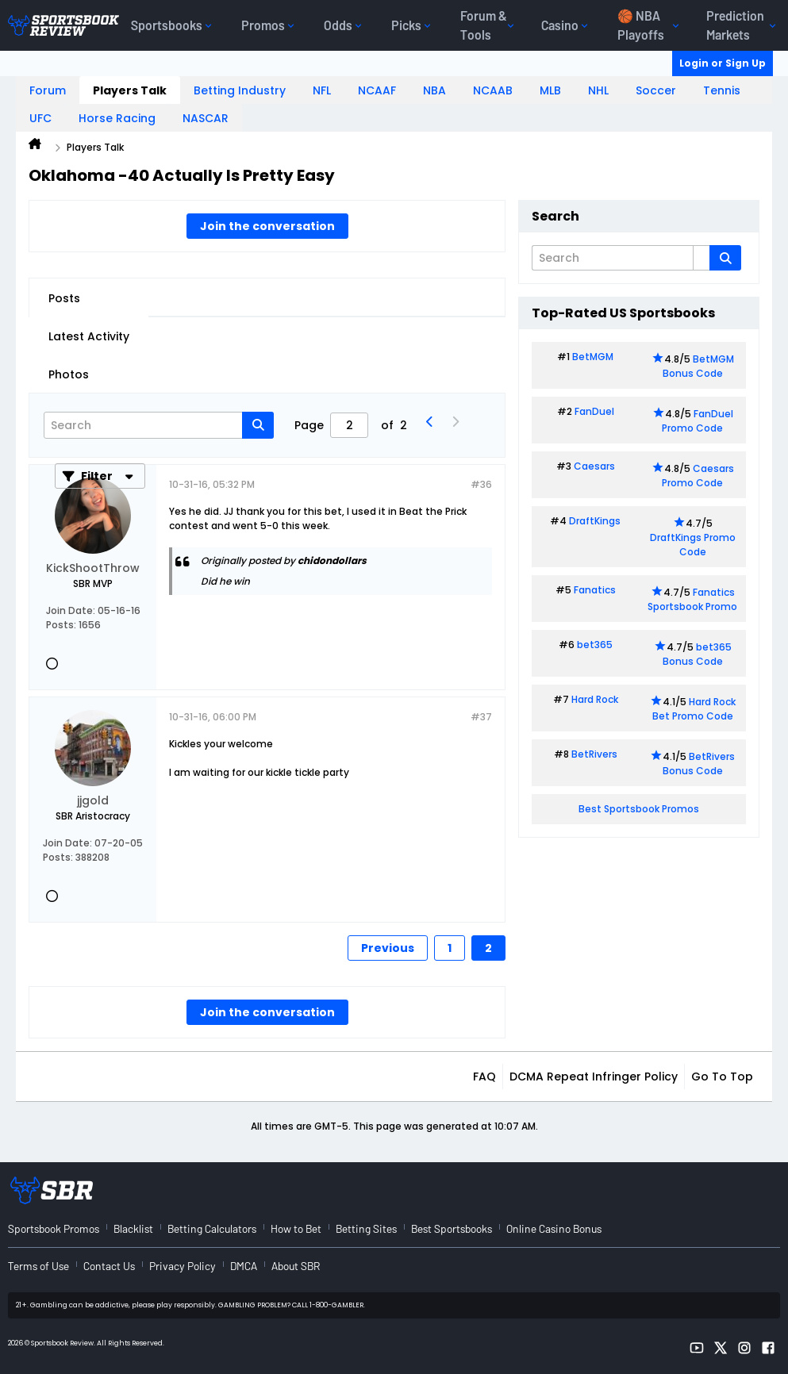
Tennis (721, 90)
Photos (68, 374)
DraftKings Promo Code (693, 544)
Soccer (656, 90)
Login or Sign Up (722, 63)
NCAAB (493, 90)
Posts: (61, 624)
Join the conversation (267, 226)
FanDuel (594, 411)
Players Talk (130, 90)
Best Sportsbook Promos (639, 809)
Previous (387, 948)
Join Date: (70, 610)
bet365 (595, 644)
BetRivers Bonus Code (699, 763)
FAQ (484, 1076)
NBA (434, 90)
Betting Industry (240, 90)
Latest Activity (88, 336)
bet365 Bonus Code (697, 654)
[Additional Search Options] (701, 258)
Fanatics (595, 590)
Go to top (722, 1076)
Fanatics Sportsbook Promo (692, 599)
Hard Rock (594, 699)
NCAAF (377, 90)
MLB (550, 90)
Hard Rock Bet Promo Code (694, 709)
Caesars (594, 466)
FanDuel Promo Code (697, 421)
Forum (47, 90)
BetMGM (592, 356)
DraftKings (595, 521)
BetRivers (594, 754)
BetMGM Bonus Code (698, 366)
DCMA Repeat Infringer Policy (593, 1076)
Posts (64, 298)
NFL (322, 90)
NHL (598, 90)
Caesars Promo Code (698, 475)
